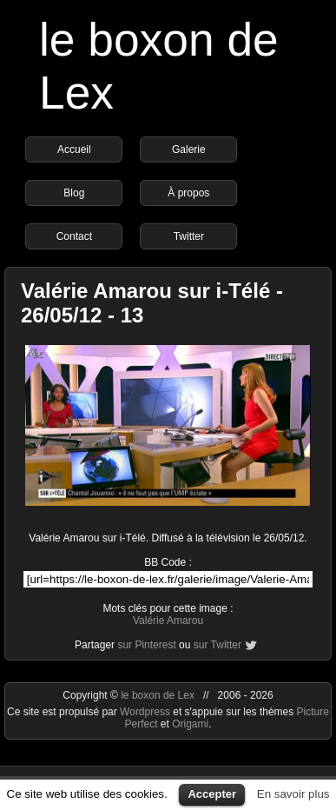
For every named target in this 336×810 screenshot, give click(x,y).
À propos (188, 193)
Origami (190, 724)
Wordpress (146, 712)
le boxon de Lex (157, 695)
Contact (74, 236)
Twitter (189, 236)
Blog (73, 193)
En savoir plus (293, 793)
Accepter (212, 793)
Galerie (189, 149)
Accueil (74, 149)
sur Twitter (217, 645)
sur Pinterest (146, 645)
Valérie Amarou (168, 620)
